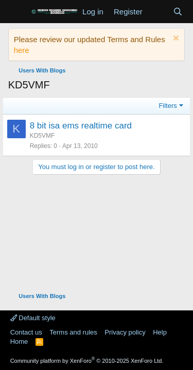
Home (19, 341)
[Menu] (17, 12)
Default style (33, 318)
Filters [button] (168, 105)
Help (160, 332)
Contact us (26, 332)
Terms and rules (73, 332)
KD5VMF (42, 135)
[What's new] (158, 11)
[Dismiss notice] (174, 39)
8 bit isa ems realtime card (81, 126)
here (21, 50)
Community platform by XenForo (87, 361)
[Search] (178, 11)
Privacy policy (124, 332)
